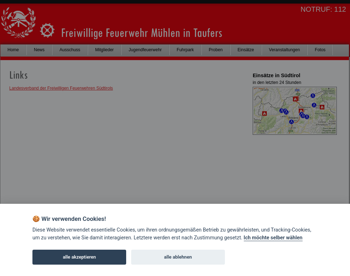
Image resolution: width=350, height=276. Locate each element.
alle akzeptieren (79, 257)
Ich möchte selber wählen (273, 238)
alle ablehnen (178, 257)
